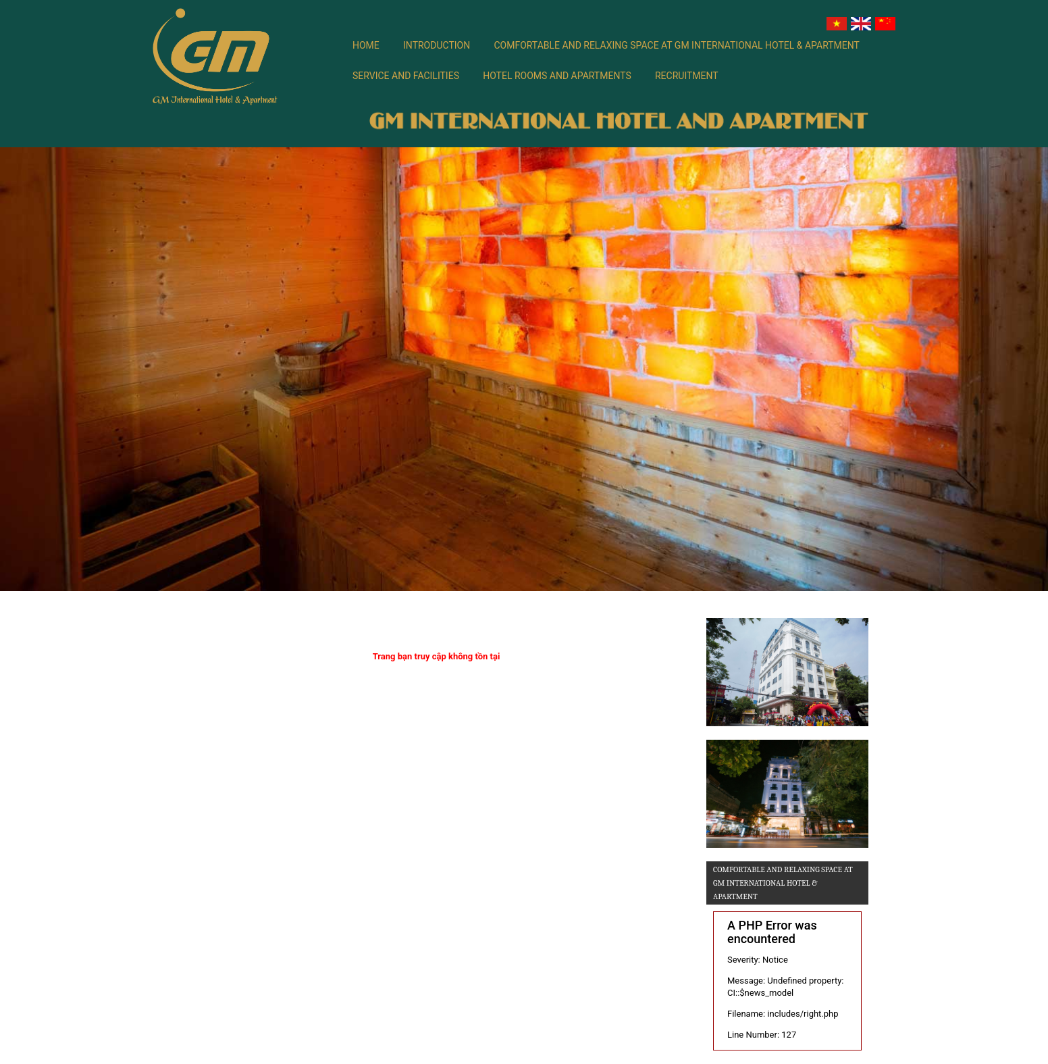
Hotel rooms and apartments (557, 75)
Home (365, 45)
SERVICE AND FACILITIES (405, 75)
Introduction (436, 45)
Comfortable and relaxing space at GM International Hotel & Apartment (676, 45)
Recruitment (686, 75)
